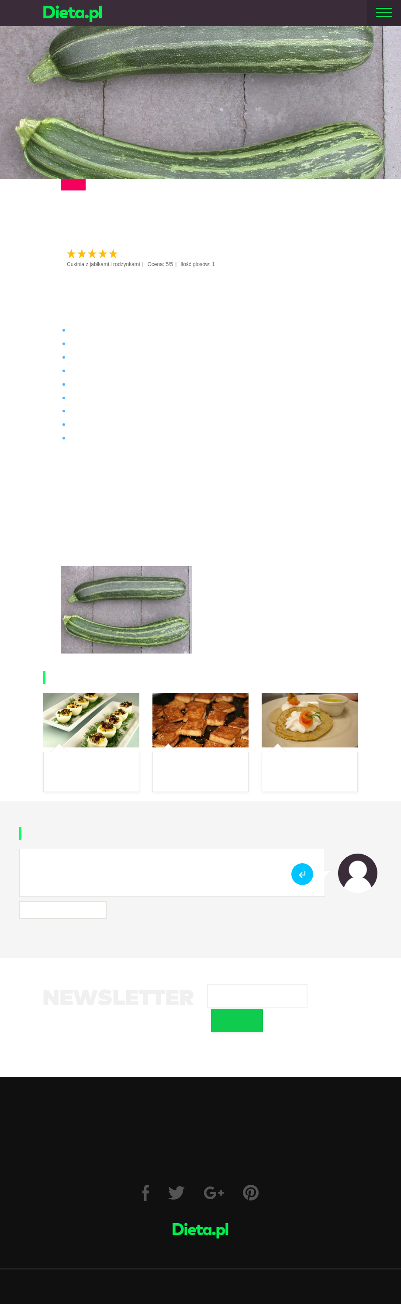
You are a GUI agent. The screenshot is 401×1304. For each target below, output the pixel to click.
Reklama (226, 1259)
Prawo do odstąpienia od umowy (139, 1135)
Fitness (199, 1068)
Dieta (78, 1068)
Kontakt (200, 1289)
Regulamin (114, 1259)
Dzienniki (120, 1102)
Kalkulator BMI (184, 1102)
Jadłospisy (252, 1068)
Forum (243, 1102)
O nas (75, 1259)
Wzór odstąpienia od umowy (269, 1135)
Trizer (286, 1102)
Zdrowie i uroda (136, 1068)
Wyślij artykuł (272, 1259)
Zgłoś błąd (320, 1259)
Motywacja (312, 1068)
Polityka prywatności (171, 1259)
